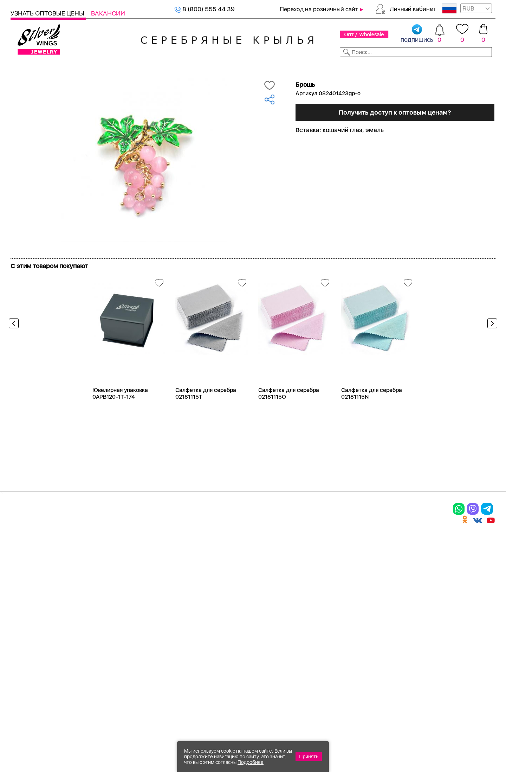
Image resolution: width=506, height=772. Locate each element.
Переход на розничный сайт (319, 9)
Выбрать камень (66, 66)
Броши (101, 580)
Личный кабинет (413, 8)
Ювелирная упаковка (48, 555)
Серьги (24, 580)
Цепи (177, 555)
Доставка (317, 66)
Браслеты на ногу (120, 592)
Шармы (24, 604)
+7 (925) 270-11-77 (390, 734)
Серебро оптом (45, 77)
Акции (258, 580)
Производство (272, 555)
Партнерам (247, 66)
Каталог (24, 66)
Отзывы (483, 66)
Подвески (28, 592)
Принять (308, 756)
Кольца (23, 567)
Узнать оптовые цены (48, 13)
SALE (104, 66)
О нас (335, 580)
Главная (18, 77)
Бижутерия (166, 66)
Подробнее (251, 762)
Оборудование (442, 66)
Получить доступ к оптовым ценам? (394, 187)
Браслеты (106, 555)
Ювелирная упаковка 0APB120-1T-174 (120, 417)
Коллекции (207, 66)
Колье (99, 567)
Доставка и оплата (358, 555)
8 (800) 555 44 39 (204, 9)
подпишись (417, 33)
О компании (394, 66)
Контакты (354, 66)
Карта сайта (347, 638)
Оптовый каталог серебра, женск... (99, 77)
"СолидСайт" (214, 699)
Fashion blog (347, 625)
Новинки (129, 66)
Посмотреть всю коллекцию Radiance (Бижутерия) (90, 273)
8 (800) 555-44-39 (462, 734)
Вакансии (108, 13)
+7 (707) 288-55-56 (456, 746)
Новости (283, 66)
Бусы (98, 604)
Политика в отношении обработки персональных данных (272, 657)
